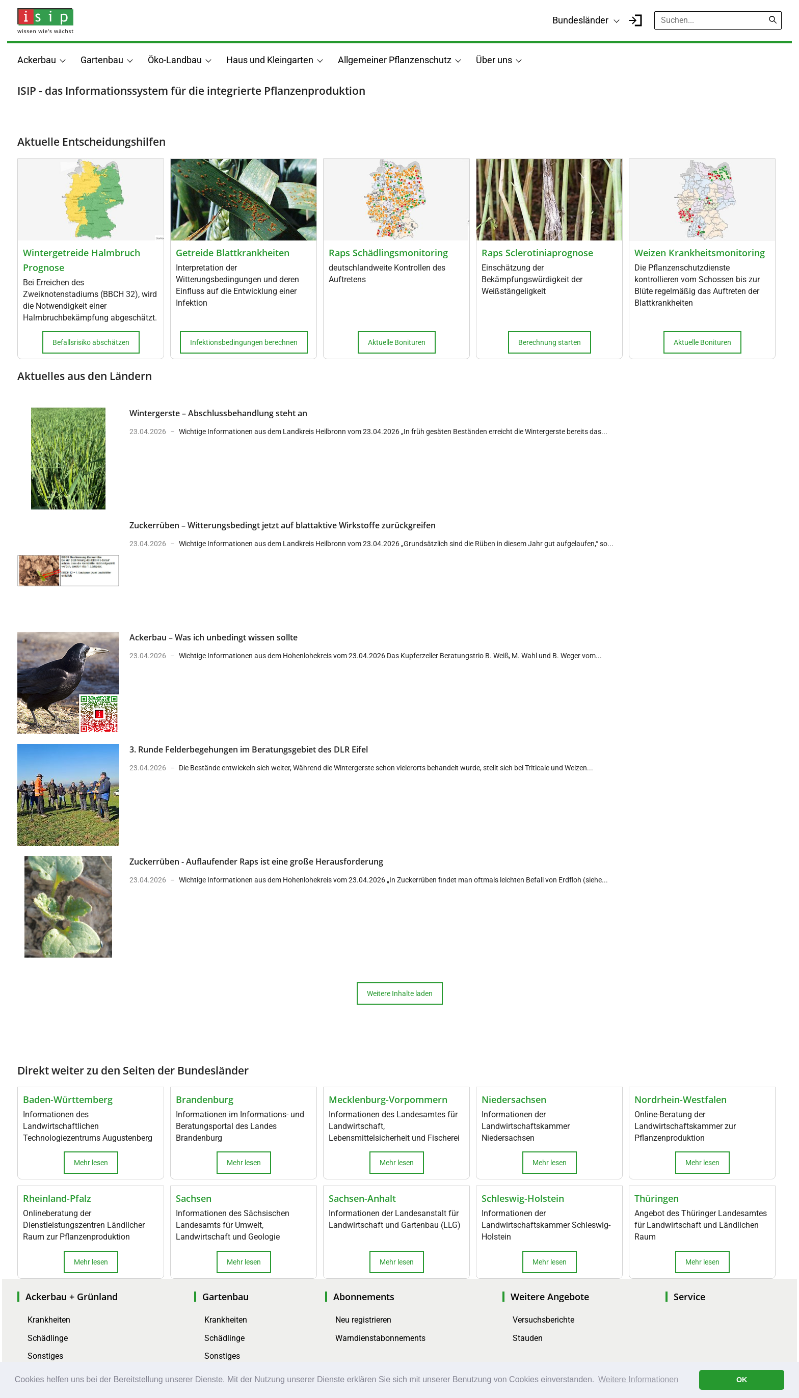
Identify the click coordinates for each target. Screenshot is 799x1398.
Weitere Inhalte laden (400, 993)
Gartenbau (102, 60)
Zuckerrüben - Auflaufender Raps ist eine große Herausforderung (256, 861)
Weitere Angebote (550, 1297)
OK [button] (742, 1380)
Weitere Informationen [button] (638, 1379)
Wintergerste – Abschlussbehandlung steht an (218, 413)
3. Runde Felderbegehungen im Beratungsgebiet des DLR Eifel (248, 749)
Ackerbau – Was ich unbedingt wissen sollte (213, 637)
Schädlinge (48, 1338)
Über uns (494, 60)
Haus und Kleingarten (269, 60)
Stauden (528, 1338)
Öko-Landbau (175, 60)
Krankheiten (49, 1320)
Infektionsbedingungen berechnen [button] (244, 342)
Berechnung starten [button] (549, 342)
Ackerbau (36, 60)
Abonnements (363, 1297)
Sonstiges (45, 1356)
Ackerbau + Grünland (71, 1297)
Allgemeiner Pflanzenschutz (394, 60)
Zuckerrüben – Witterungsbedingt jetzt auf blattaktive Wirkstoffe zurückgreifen (282, 525)
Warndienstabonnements (380, 1338)
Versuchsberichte (543, 1320)
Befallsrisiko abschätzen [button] (90, 342)
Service (689, 1297)
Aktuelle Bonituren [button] (396, 342)
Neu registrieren (363, 1320)
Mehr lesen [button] (91, 1163)
